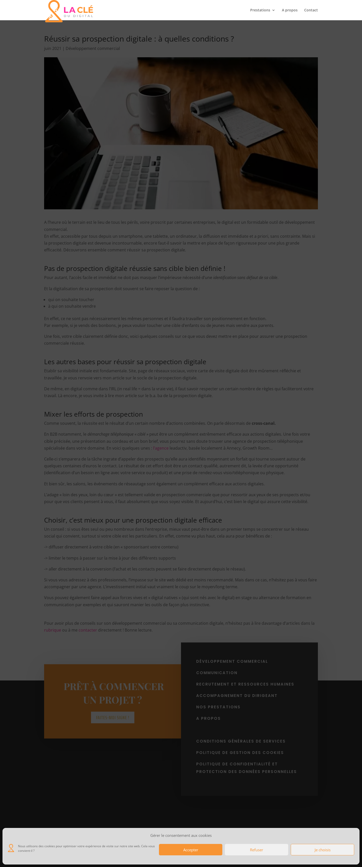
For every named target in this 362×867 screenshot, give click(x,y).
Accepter (190, 849)
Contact (311, 10)
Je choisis (323, 849)
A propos (290, 10)
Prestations (260, 10)
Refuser (256, 849)
